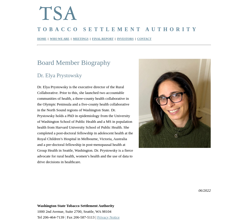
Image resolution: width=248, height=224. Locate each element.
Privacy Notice (108, 217)
